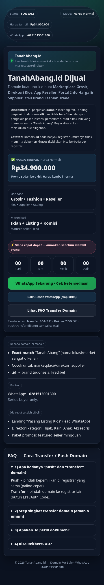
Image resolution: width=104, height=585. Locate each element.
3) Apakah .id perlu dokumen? (42, 530)
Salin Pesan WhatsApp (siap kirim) (51, 297)
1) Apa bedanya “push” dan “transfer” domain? (47, 469)
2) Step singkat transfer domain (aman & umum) (50, 513)
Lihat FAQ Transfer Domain (52, 310)
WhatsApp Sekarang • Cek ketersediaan (52, 283)
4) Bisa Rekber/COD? (33, 543)
